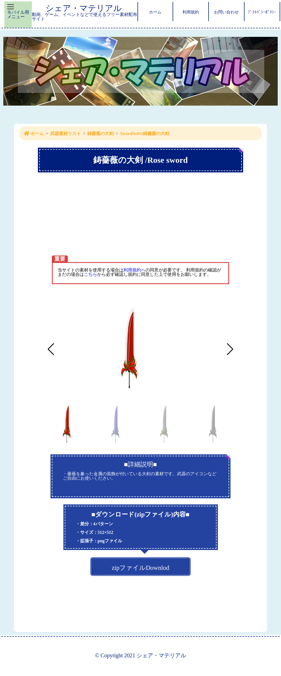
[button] (230, 349)
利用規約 (132, 270)
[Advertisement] (140, 224)
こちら (90, 274)
